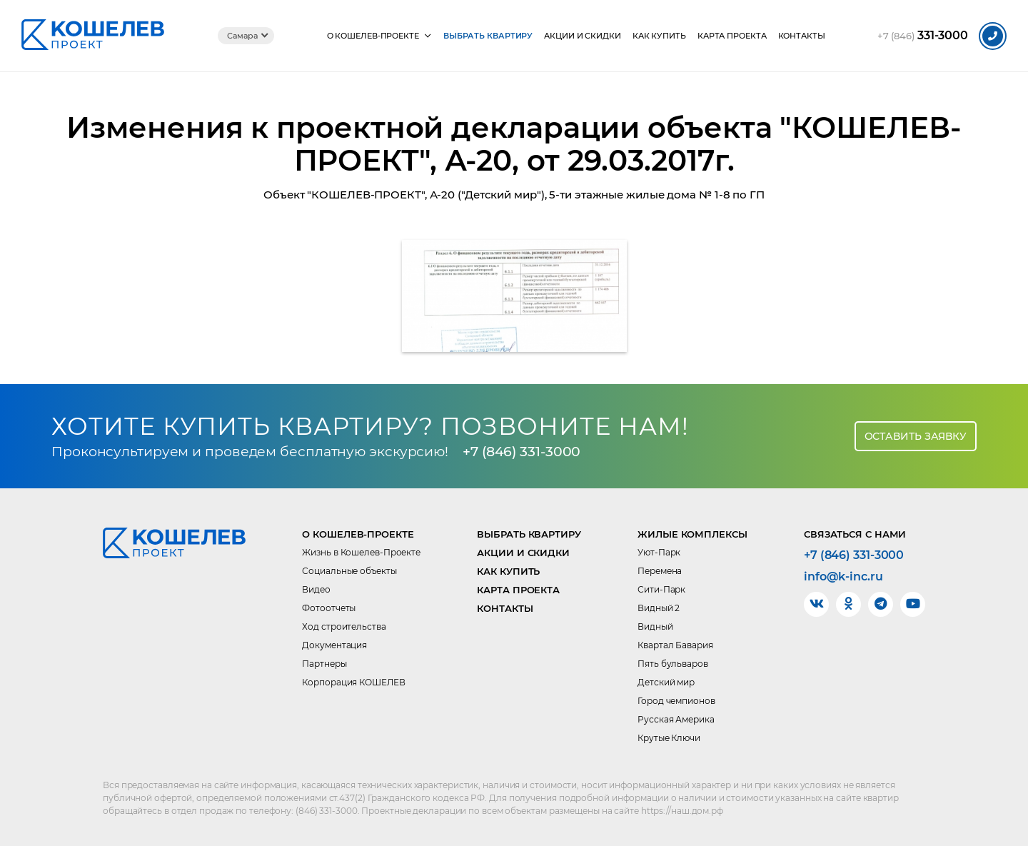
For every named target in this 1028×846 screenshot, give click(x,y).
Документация (334, 645)
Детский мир (666, 682)
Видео (316, 589)
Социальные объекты (349, 570)
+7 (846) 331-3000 (521, 451)
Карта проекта (732, 36)
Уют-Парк (659, 552)
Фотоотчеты (329, 608)
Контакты (801, 36)
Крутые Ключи (669, 737)
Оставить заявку (916, 436)
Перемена (660, 570)
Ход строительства (344, 626)
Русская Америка (676, 719)
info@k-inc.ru (843, 576)
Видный (655, 626)
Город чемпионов (676, 700)
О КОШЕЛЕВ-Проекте (373, 36)
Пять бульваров (673, 663)
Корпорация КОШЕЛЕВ (353, 682)
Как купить (659, 36)
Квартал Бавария (675, 645)
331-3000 (922, 35)
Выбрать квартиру (488, 36)
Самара (242, 36)
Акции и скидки (582, 36)
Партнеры (324, 663)
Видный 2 (659, 608)
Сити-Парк (661, 589)
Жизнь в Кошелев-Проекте (361, 552)
